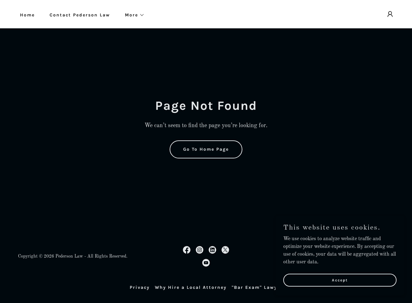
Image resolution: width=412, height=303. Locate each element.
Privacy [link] (140, 287)
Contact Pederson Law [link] (80, 15)
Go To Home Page (206, 149)
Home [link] (27, 15)
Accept (340, 289)
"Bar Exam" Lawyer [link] (257, 287)
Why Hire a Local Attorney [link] (191, 287)
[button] (132, 15)
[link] (186, 249)
